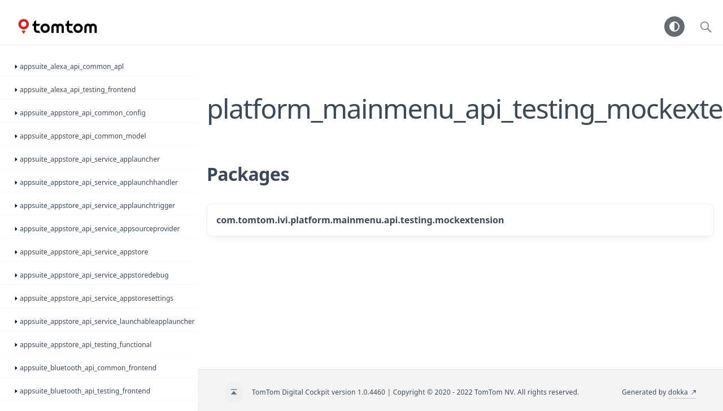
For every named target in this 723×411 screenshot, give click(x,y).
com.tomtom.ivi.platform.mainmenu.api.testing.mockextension (360, 220)
